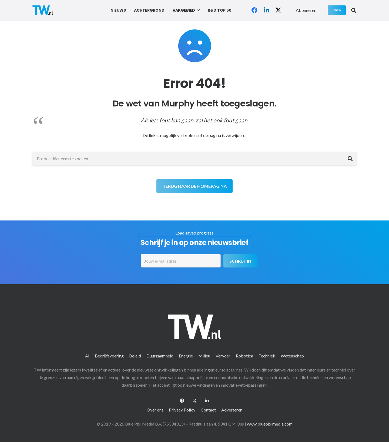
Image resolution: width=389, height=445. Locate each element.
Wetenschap (292, 355)
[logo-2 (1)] (42, 10)
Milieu (204, 355)
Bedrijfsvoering (109, 355)
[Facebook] (254, 10)
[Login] (337, 10)
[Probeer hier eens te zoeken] (194, 158)
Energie (186, 355)
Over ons (155, 409)
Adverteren (231, 409)
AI (87, 355)
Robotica (244, 355)
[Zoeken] (350, 158)
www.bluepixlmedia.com (270, 423)
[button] (197, 10)
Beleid (135, 355)
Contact (208, 409)
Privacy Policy (182, 409)
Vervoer (223, 355)
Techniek (267, 355)
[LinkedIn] (266, 10)
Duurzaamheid (159, 355)
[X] (278, 10)
